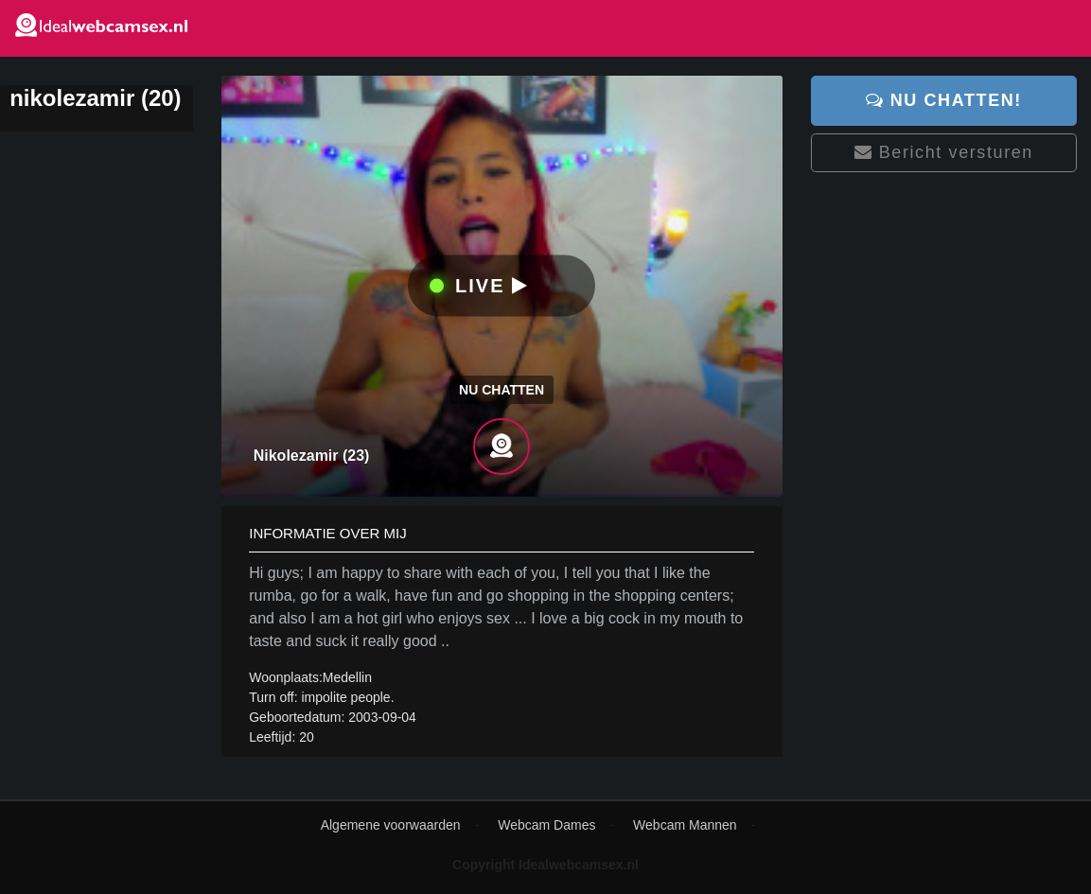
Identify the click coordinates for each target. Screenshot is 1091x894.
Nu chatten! (944, 100)
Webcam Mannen (684, 825)
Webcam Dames (546, 825)
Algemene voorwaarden (391, 825)
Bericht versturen (943, 152)
